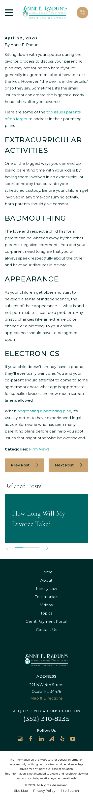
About (46, 580)
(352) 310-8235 (46, 718)
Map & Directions (46, 698)
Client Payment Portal (46, 621)
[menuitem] (21, 791)
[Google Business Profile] (20, 738)
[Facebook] (30, 738)
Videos (46, 605)
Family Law (46, 588)
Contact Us (46, 629)
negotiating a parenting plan (44, 411)
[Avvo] (51, 738)
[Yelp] (62, 738)
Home (46, 572)
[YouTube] (72, 738)
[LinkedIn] (41, 738)
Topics (46, 613)
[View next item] (47, 548)
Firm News (39, 449)
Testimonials (46, 596)
